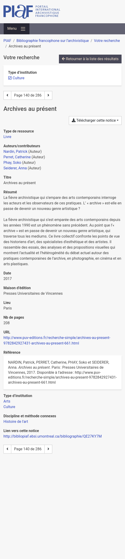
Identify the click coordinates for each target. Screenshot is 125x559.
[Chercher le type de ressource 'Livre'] (7, 137)
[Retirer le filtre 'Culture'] (18, 78)
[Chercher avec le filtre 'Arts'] (6, 401)
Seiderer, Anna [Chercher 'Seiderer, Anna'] (15, 168)
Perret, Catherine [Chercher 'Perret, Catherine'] (17, 157)
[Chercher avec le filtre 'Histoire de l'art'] (15, 421)
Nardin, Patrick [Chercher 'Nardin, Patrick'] (15, 151)
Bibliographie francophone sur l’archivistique (52, 40)
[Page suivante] (48, 95)
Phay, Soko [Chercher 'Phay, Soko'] (12, 162)
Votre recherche (107, 40)
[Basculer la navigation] (16, 28)
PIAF (7, 40)
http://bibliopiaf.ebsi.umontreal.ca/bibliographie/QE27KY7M (52, 436)
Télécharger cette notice (94, 120)
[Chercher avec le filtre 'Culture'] (9, 407)
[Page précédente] (7, 95)
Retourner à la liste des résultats (90, 59)
